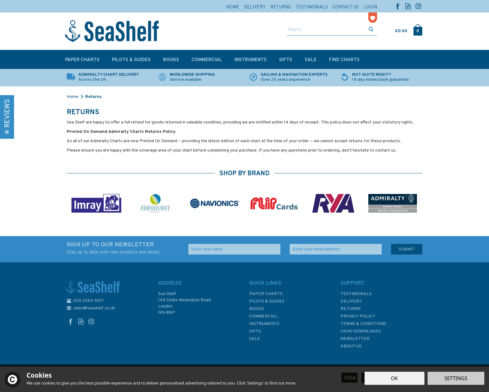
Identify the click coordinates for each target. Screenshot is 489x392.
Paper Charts (266, 294)
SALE (254, 338)
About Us (351, 346)
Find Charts (344, 60)
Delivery (351, 301)
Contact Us (345, 7)
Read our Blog (408, 6)
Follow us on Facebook (398, 6)
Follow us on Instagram (418, 6)
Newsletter (355, 338)
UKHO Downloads (361, 331)
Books (256, 309)
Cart (396, 30)
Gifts (255, 331)
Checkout (417, 30)
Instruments (264, 324)
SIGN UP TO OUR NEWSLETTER (123, 248)
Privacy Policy (358, 316)
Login (370, 7)
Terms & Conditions (363, 324)
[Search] (326, 30)
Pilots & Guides (266, 301)
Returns (351, 309)
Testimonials (356, 294)
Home (232, 7)
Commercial (263, 316)
